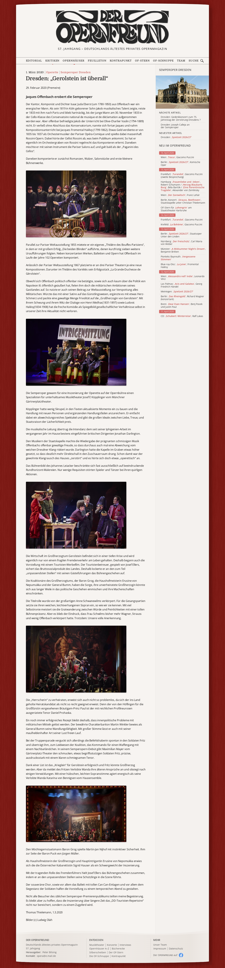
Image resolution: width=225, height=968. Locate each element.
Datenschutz (176, 948)
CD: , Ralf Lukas (182, 316)
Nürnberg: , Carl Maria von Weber (181, 243)
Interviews (125, 945)
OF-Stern (142, 60)
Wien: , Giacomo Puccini (177, 157)
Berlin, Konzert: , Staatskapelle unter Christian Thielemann (183, 201)
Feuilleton (97, 60)
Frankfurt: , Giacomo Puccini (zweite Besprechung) (181, 176)
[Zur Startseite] (112, 27)
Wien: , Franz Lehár (180, 195)
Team (181, 60)
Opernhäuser (73, 60)
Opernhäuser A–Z (99, 948)
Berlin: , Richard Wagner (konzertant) (182, 298)
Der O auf (165, 955)
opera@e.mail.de (46, 955)
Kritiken (52, 60)
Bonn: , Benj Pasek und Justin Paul (181, 305)
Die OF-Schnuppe (99, 956)
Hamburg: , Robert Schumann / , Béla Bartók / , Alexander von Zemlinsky (182, 186)
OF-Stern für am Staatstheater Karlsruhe (176, 209)
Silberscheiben (97, 952)
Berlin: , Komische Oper (180, 163)
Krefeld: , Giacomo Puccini (181, 224)
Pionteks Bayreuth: (178, 258)
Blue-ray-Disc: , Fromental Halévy (180, 266)
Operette (52, 72)
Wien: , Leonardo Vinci (182, 278)
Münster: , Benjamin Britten (183, 250)
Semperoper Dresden (76, 72)
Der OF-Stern (116, 952)
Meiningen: (177, 291)
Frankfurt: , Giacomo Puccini (181, 219)
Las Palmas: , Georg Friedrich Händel (181, 285)
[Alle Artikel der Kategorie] (182, 92)
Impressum (159, 948)
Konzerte (112, 945)
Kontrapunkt (121, 60)
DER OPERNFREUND (37, 940)
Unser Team (160, 944)
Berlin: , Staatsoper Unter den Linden (181, 235)
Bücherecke (118, 948)
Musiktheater (96, 945)
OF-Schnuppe (163, 60)
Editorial (34, 60)
